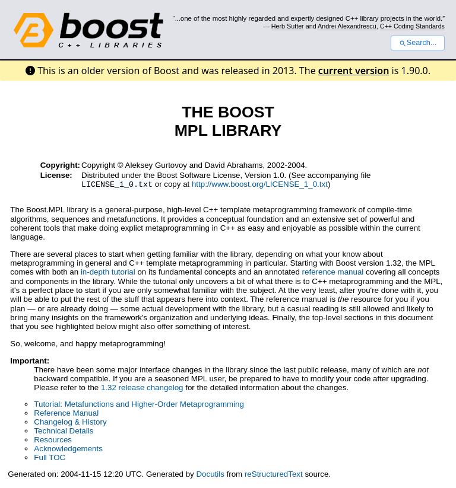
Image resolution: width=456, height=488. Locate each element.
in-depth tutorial (108, 273)
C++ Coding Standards (412, 26)
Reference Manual (66, 414)
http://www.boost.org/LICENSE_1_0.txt (260, 185)
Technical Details (63, 432)
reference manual (333, 273)
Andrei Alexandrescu (347, 26)
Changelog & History (70, 423)
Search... (417, 43)
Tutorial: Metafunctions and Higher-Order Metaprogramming (139, 405)
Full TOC (49, 458)
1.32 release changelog (142, 388)
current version (354, 70)
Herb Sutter (287, 26)
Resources (53, 440)
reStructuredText (274, 475)
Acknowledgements (68, 449)
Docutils (210, 475)
